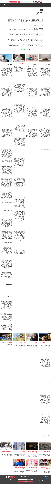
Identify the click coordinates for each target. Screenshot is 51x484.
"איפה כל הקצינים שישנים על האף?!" (45, 342)
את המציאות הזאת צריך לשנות (8, 62)
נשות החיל (36, 342)
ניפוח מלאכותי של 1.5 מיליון (21, 342)
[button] (29, 49)
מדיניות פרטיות (41, 481)
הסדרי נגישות (41, 480)
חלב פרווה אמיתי (22, 451)
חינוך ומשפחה (41, 5)
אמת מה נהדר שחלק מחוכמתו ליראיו (7, 451)
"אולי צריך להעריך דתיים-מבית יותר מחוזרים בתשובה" (45, 468)
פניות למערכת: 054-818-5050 (10, 480)
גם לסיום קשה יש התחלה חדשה (33, 467)
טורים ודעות (48, 5)
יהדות (36, 5)
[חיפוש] (19, 2)
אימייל (32, 478)
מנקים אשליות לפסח (34, 62)
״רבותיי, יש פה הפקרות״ (47, 451)
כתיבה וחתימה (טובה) (47, 62)
